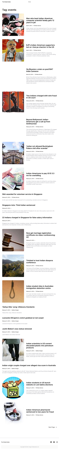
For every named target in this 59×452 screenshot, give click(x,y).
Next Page (53, 427)
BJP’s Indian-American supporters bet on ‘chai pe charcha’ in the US (40, 46)
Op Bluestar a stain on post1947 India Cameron (39, 70)
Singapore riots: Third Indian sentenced (18, 205)
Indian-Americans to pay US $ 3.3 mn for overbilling (40, 174)
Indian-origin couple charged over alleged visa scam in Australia (29, 365)
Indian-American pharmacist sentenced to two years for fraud (40, 411)
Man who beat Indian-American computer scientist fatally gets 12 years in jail (40, 20)
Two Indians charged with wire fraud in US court (41, 97)
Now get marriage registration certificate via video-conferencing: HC (40, 235)
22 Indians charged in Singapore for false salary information (27, 218)
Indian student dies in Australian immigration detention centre (39, 287)
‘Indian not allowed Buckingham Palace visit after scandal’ (39, 147)
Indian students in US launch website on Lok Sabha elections (39, 384)
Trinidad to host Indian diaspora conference (39, 261)
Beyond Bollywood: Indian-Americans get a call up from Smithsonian (38, 122)
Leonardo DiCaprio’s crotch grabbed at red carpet (23, 318)
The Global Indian (6, 1)
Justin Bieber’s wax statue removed (17, 329)
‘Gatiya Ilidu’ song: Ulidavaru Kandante (18, 307)
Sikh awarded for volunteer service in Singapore (22, 194)
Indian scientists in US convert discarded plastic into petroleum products (39, 346)
